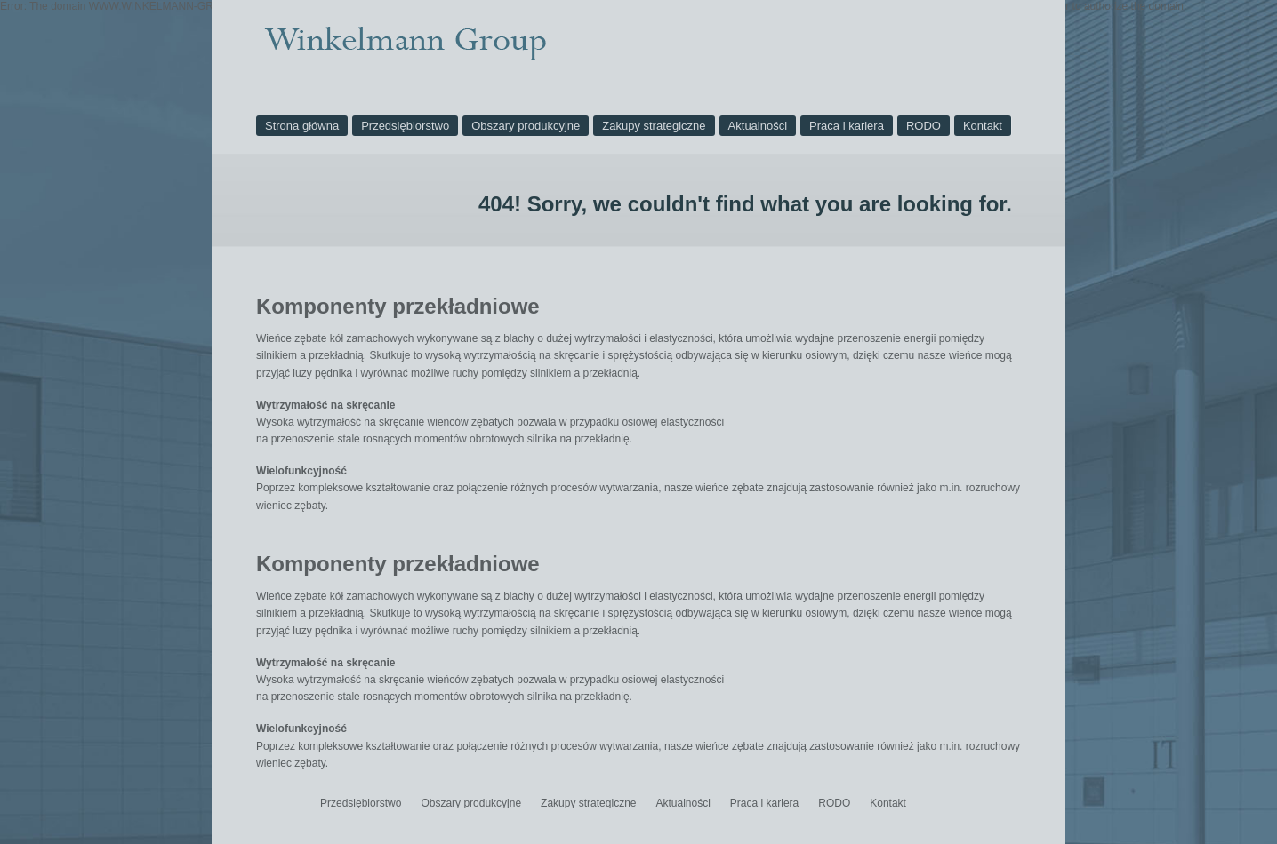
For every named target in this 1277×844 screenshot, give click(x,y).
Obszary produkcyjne (525, 125)
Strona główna (302, 125)
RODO (923, 125)
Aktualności (757, 125)
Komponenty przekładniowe (398, 306)
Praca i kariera (846, 125)
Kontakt (982, 125)
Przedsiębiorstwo (405, 125)
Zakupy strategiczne (653, 125)
